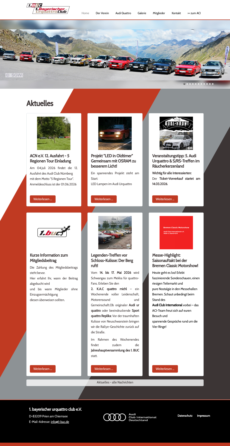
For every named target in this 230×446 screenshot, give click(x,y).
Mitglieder (159, 13)
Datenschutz (185, 415)
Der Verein (102, 13)
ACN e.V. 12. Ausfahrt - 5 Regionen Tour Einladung (50, 158)
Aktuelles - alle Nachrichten (115, 382)
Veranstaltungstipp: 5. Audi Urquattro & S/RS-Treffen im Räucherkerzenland (175, 161)
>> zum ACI (194, 13)
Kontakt (176, 13)
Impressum (203, 415)
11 (212, 84)
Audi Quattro (123, 13)
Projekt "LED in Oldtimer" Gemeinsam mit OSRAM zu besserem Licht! (113, 161)
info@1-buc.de (60, 422)
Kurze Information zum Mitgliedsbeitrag (49, 258)
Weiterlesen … (44, 198)
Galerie (142, 13)
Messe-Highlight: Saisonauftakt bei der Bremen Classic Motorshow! (175, 260)
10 (210, 84)
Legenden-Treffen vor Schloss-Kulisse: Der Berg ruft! (112, 260)
